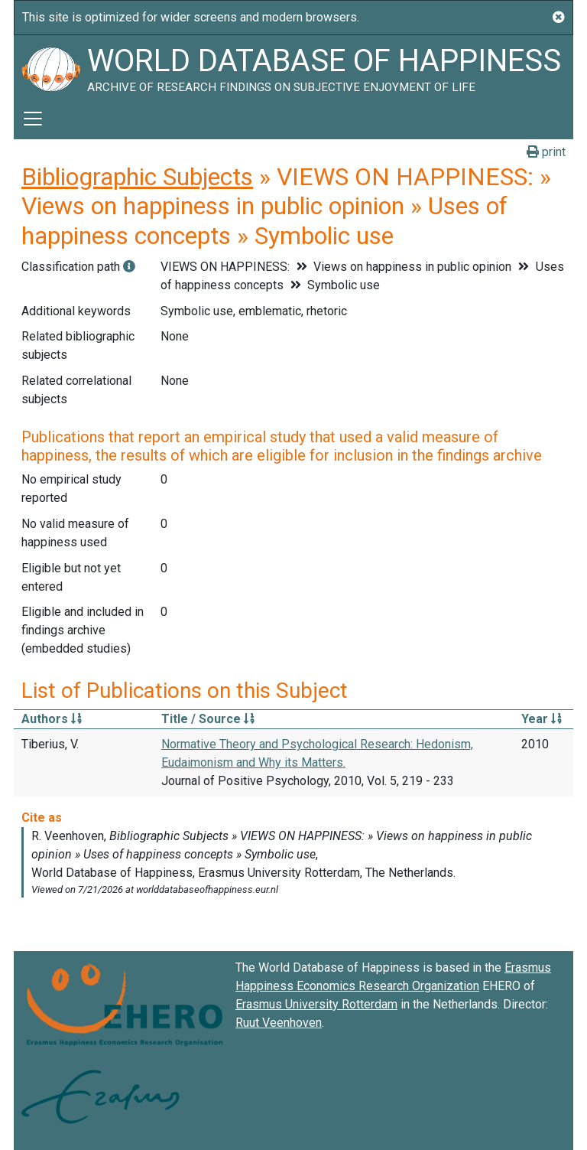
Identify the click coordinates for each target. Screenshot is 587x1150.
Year (541, 719)
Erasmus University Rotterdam (316, 1004)
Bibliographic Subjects (137, 176)
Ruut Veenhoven (278, 1022)
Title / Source (208, 719)
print (546, 152)
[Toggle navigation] (32, 118)
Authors (51, 719)
